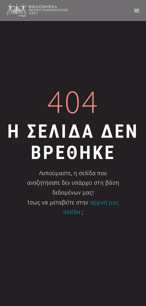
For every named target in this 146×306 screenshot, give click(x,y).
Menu (136, 10)
